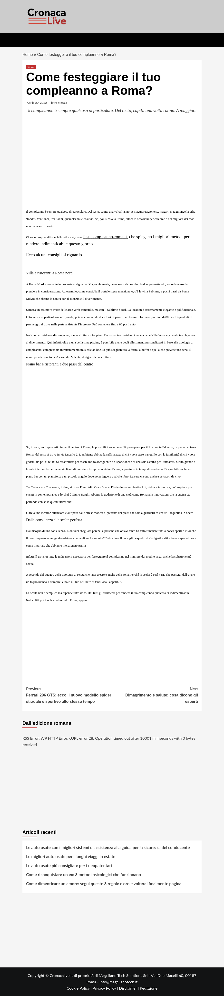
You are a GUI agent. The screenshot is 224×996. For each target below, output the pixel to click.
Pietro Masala (58, 102)
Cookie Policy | (80, 988)
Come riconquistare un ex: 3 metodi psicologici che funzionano (83, 874)
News (31, 67)
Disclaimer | (129, 988)
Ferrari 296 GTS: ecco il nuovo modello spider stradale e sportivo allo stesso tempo (69, 695)
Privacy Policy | (106, 988)
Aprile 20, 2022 (37, 102)
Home (27, 54)
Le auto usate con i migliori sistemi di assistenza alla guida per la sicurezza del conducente (108, 847)
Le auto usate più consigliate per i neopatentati (69, 865)
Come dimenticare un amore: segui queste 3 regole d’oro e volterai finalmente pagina (103, 883)
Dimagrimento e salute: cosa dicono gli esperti (155, 695)
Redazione (148, 988)
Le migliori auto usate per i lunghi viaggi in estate (70, 856)
